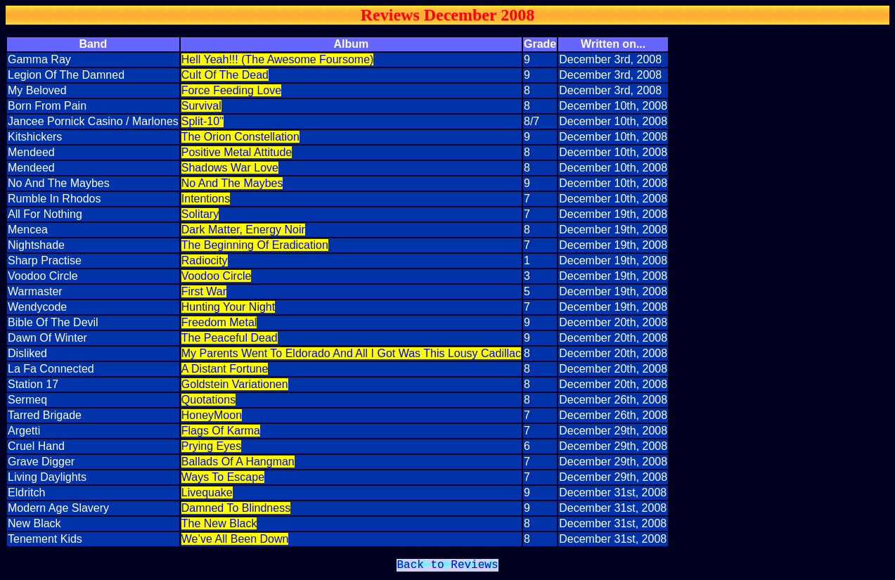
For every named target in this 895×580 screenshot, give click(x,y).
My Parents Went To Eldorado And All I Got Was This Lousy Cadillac (351, 353)
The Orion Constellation (240, 137)
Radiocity (204, 260)
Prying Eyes (211, 446)
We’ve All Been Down (235, 539)
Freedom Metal (219, 322)
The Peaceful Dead (229, 338)
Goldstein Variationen (234, 384)
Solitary (200, 214)
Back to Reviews (447, 566)
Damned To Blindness (235, 508)
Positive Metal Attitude (236, 152)
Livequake (207, 492)
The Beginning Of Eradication (254, 245)
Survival (201, 106)
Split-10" (202, 121)
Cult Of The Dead (225, 75)
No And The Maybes (232, 183)
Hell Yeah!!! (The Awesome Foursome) (277, 59)
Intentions (205, 199)
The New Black (219, 523)
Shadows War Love (229, 168)
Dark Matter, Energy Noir (243, 230)
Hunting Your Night (228, 307)
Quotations (208, 400)
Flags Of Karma (220, 431)
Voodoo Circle (216, 276)
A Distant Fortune (225, 369)
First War (203, 291)
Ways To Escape (222, 477)
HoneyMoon (211, 415)
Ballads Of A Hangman (238, 462)
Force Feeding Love (231, 90)
